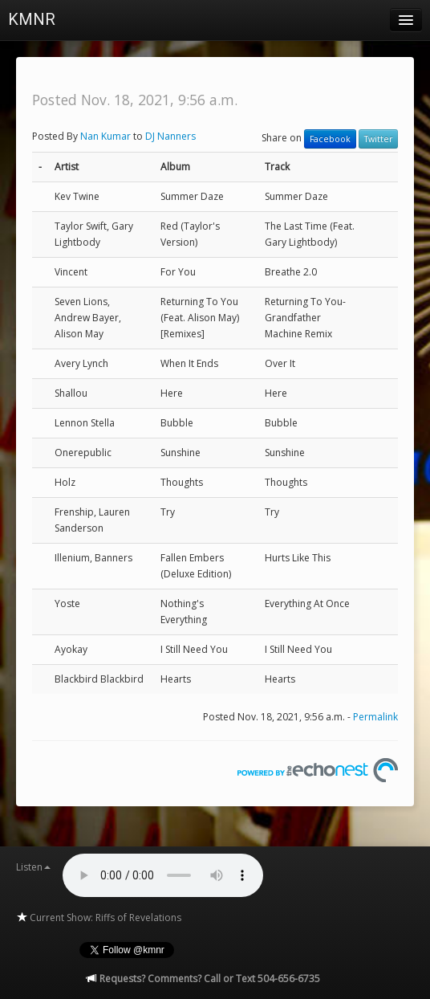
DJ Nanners (170, 136)
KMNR (31, 19)
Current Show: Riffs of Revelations (98, 917)
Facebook (330, 139)
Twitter (378, 139)
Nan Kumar (105, 136)
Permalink (375, 717)
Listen (33, 867)
